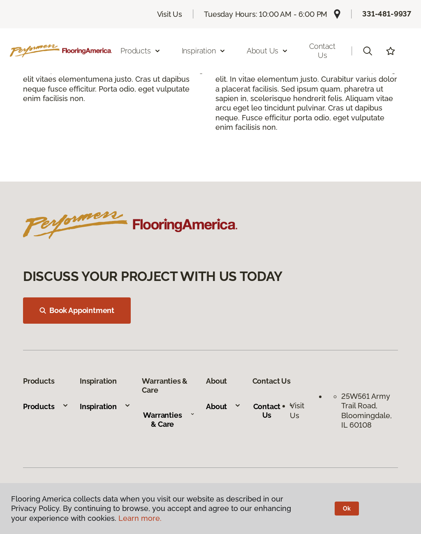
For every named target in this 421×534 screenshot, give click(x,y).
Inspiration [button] (204, 50)
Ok (347, 508)
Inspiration (105, 406)
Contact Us (322, 51)
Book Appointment (76, 310)
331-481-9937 (386, 13)
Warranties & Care (168, 419)
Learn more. (140, 518)
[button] (367, 51)
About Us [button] (268, 50)
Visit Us (170, 14)
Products (46, 406)
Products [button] (140, 50)
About (223, 406)
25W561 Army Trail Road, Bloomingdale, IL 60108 (366, 410)
